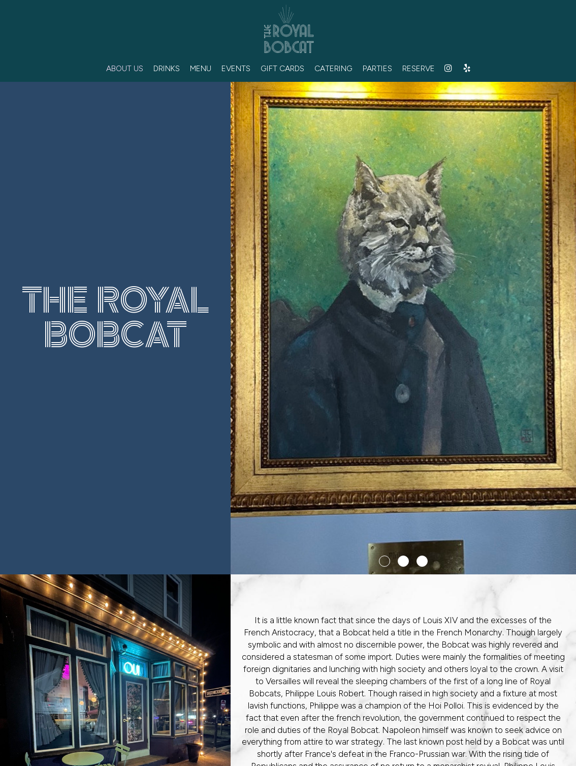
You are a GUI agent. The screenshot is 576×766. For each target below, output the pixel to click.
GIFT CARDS (282, 68)
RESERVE (418, 68)
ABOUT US (124, 68)
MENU (200, 68)
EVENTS (235, 68)
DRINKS (166, 68)
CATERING (333, 68)
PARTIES (377, 68)
